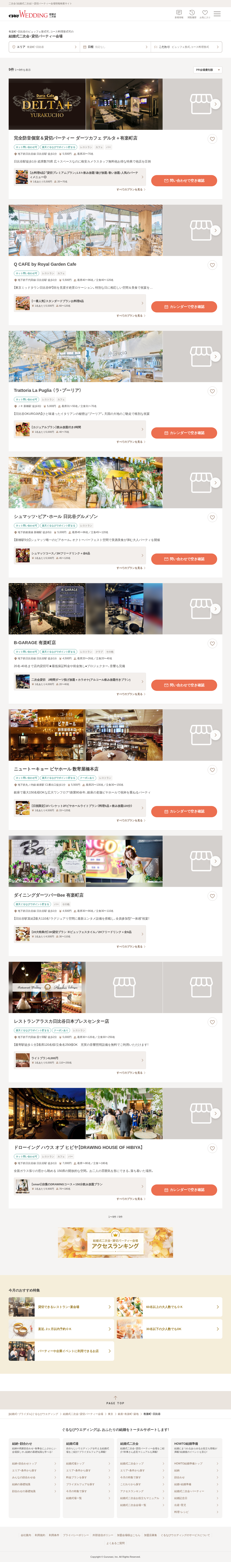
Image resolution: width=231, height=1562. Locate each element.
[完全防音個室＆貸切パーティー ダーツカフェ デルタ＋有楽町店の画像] (115, 104)
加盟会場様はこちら (128, 1535)
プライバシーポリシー (76, 1535)
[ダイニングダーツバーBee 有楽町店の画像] (115, 861)
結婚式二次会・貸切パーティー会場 (83, 1414)
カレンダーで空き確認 (184, 306)
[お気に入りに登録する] (212, 139)
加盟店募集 (150, 1535)
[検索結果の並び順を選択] (207, 69)
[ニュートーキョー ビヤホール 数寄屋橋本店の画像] (115, 735)
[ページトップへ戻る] (115, 1400)
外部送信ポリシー (103, 1535)
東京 (110, 1414)
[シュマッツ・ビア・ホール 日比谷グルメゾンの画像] (115, 482)
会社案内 (26, 1535)
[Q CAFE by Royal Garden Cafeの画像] (115, 230)
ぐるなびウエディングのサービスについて (185, 1535)
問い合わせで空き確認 (184, 180)
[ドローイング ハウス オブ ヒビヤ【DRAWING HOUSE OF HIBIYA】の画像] (115, 1113)
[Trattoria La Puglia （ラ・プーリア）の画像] (115, 356)
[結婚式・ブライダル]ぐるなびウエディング (33, 1414)
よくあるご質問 (115, 1543)
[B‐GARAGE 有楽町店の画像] (115, 608)
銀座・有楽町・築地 (128, 1414)
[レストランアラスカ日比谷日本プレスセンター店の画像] (115, 987)
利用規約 (40, 1535)
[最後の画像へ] (215, 104)
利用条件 (54, 1535)
